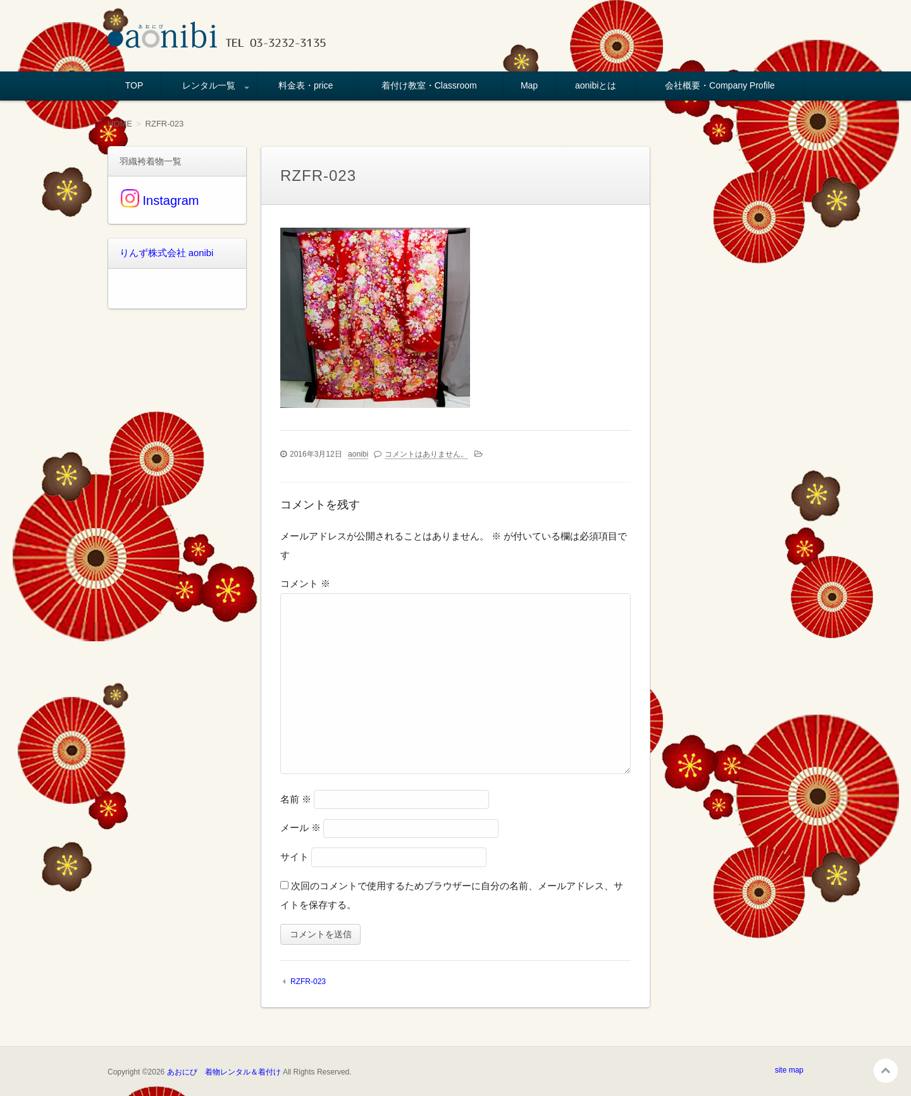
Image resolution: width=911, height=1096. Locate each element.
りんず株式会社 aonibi (164, 253)
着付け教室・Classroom (429, 85)
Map (529, 85)
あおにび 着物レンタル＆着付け (224, 1071)
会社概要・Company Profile (720, 85)
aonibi (358, 453)
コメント (305, 583)
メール (300, 827)
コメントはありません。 (426, 453)
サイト (294, 856)
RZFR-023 (308, 981)
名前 (295, 798)
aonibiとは (595, 85)
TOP (134, 85)
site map (789, 1069)
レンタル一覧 (208, 85)
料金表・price (305, 85)
